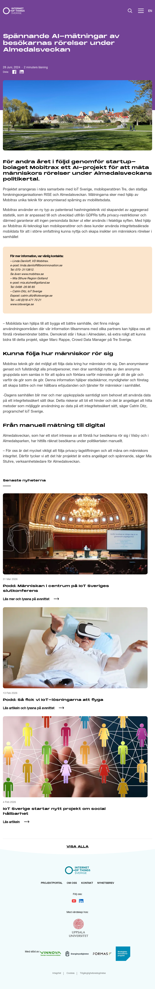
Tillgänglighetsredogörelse (93, 973)
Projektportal (51, 883)
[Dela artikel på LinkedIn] (22, 71)
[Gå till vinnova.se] (50, 953)
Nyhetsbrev (105, 883)
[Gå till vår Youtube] (74, 901)
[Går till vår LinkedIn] (81, 901)
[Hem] (14, 10)
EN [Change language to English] (150, 10)
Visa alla (77, 846)
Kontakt (87, 883)
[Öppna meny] (141, 11)
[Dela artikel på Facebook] (14, 71)
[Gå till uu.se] (78, 928)
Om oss (72, 883)
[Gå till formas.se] (102, 953)
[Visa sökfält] (130, 10)
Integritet (56, 973)
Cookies (71, 973)
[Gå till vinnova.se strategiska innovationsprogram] (123, 953)
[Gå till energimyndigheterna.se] (77, 953)
